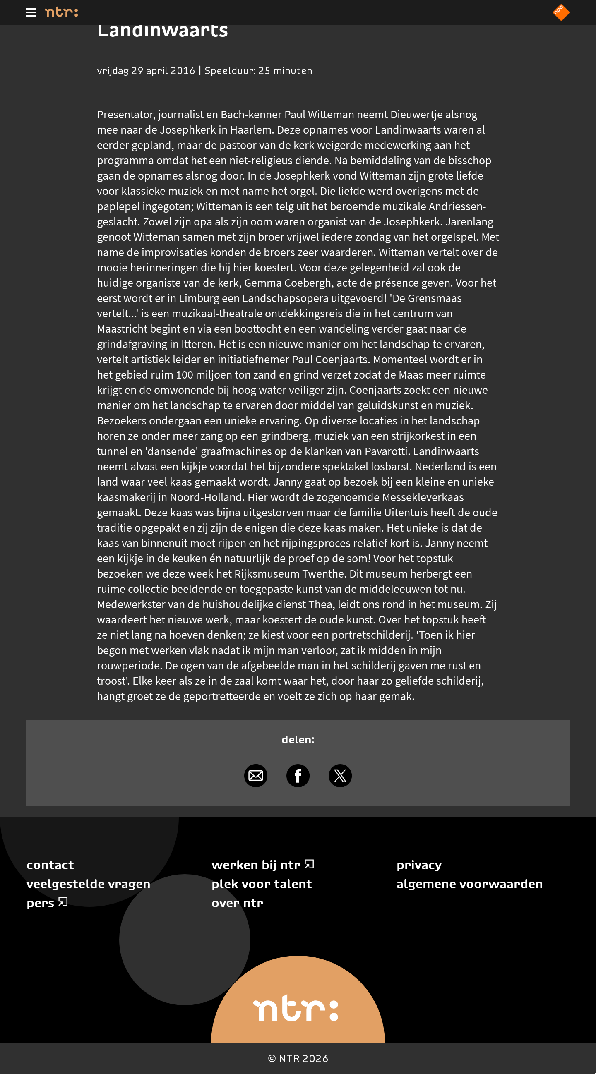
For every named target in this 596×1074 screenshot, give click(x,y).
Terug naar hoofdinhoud (595, 1073)
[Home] (61, 14)
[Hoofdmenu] (31, 12)
